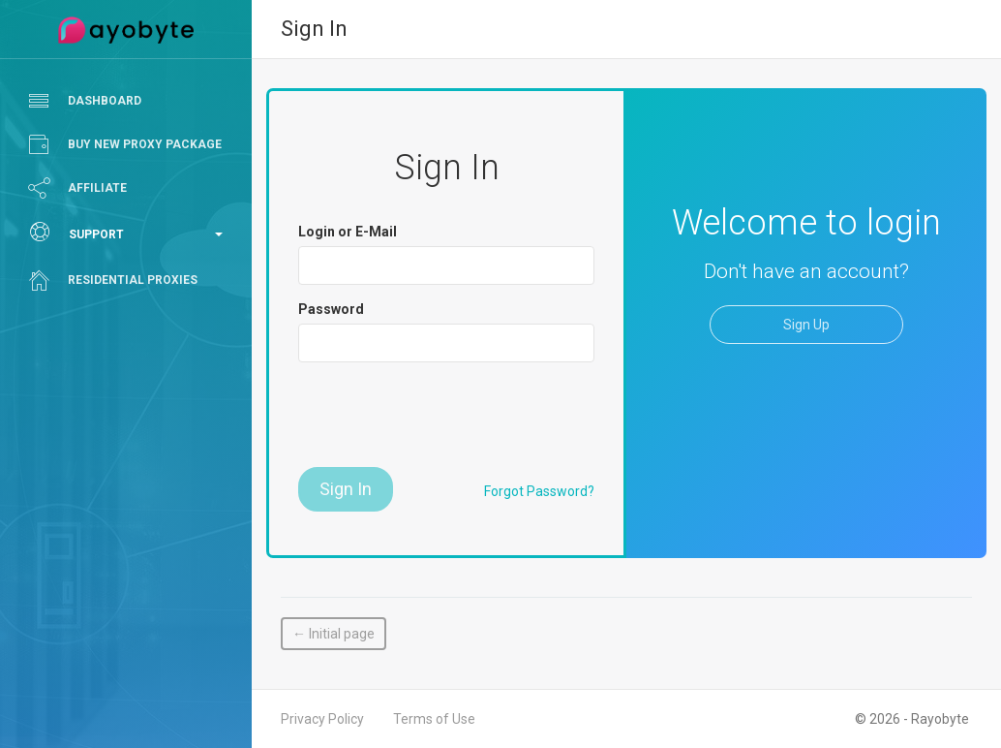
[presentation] (445, 414)
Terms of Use (434, 719)
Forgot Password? (539, 491)
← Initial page (333, 633)
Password (331, 309)
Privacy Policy (322, 719)
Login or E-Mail (347, 231)
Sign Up (806, 324)
